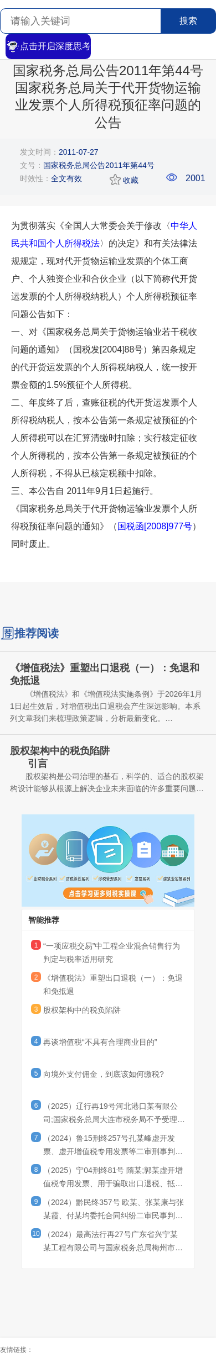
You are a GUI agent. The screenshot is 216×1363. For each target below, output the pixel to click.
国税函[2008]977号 (154, 526)
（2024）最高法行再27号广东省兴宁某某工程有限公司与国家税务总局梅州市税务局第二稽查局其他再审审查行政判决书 (113, 1242)
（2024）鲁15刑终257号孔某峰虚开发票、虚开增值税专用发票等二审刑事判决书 (113, 1146)
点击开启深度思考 (48, 46)
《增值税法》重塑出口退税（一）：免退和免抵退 (113, 984)
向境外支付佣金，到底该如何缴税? (103, 1074)
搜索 (188, 20)
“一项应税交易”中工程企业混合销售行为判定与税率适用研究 (111, 952)
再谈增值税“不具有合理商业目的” (100, 1042)
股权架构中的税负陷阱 (82, 1010)
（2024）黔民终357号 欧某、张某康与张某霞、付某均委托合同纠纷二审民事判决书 (113, 1210)
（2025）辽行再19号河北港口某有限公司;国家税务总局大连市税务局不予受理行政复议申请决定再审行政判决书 (114, 1114)
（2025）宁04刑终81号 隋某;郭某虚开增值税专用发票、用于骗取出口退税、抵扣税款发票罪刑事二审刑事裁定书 (113, 1178)
